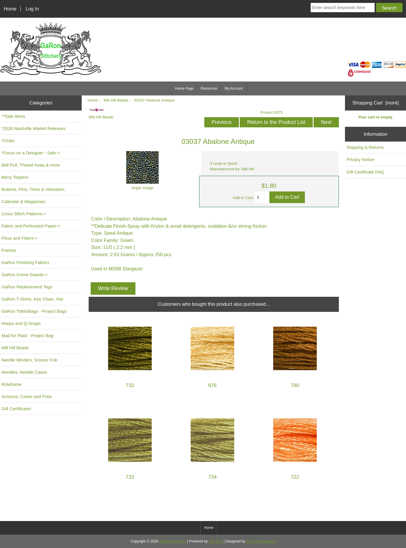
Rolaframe (11, 384)
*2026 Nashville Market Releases (33, 128)
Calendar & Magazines (23, 201)
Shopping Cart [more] (375, 102)
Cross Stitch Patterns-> (23, 213)
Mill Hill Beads (115, 100)
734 (212, 477)
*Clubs (7, 140)
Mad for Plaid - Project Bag (27, 335)
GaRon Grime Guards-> (24, 274)
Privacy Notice (360, 159)
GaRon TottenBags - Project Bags (34, 311)
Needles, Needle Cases (24, 372)
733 (130, 477)
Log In (32, 8)
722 (295, 477)
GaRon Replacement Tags (26, 286)
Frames (8, 250)
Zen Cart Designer (261, 541)
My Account (234, 88)
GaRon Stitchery (172, 541)
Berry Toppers (14, 177)
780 (295, 385)
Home (10, 8)
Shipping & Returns (365, 147)
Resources (209, 88)
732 (130, 385)
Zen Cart (216, 541)
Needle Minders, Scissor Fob (29, 359)
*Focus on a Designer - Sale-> (30, 152)
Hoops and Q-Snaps (21, 323)
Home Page (184, 88)
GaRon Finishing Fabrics (25, 262)
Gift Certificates (16, 408)
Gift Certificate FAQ (365, 171)
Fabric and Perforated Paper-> (30, 225)
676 (212, 385)
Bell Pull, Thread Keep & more (30, 164)
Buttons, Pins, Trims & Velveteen (33, 189)
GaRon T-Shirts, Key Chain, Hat (32, 298)
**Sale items (13, 116)
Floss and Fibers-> (19, 238)
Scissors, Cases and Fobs (26, 396)
